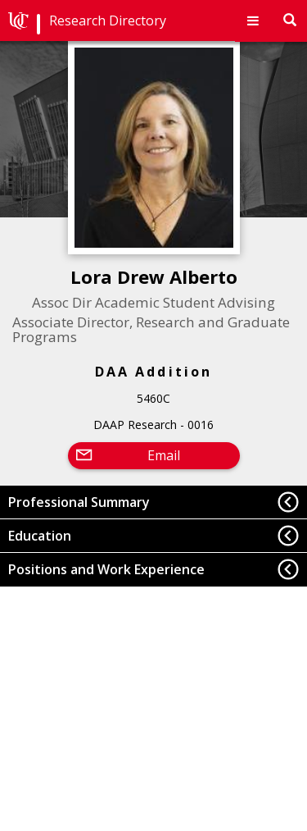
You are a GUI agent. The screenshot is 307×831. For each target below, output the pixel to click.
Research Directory (107, 20)
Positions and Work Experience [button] (106, 569)
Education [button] (39, 535)
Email (163, 455)
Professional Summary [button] (79, 502)
